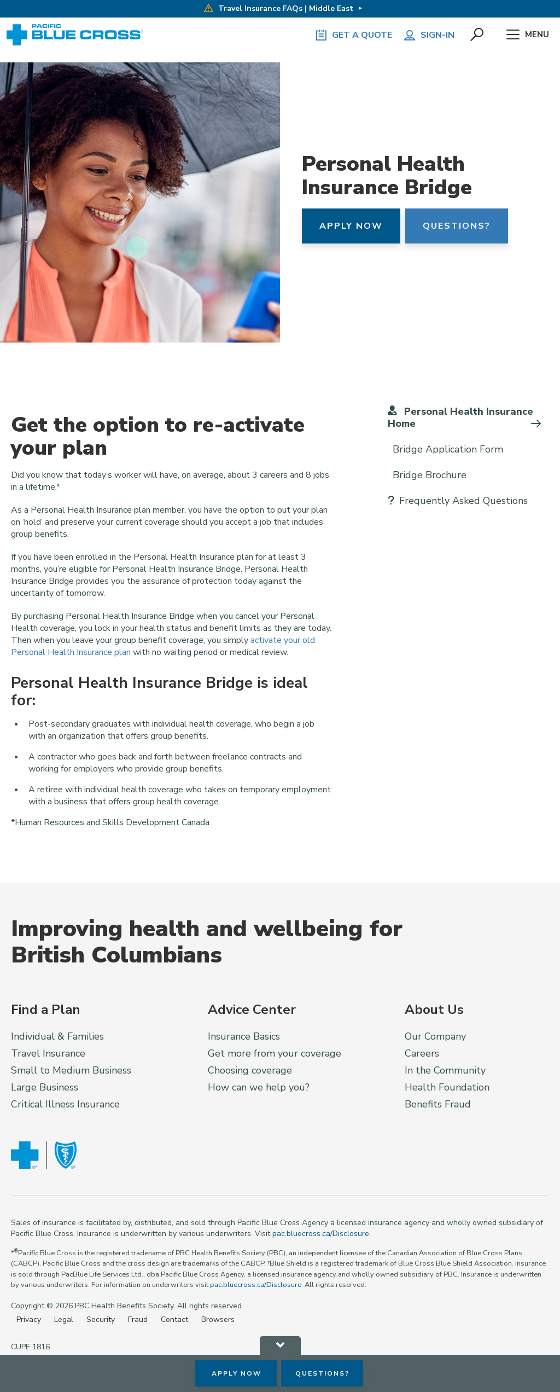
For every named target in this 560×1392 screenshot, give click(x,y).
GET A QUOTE (353, 35)
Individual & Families (57, 1036)
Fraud (138, 1319)
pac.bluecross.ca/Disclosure (320, 1233)
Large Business (44, 1087)
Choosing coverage (250, 1070)
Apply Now (351, 226)
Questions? (457, 226)
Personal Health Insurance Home (460, 417)
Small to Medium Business (71, 1070)
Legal (63, 1319)
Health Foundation (447, 1087)
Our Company (435, 1036)
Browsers (218, 1319)
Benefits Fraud (438, 1104)
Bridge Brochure (427, 475)
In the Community (445, 1070)
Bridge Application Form (446, 449)
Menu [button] (527, 35)
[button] (477, 35)
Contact (174, 1319)
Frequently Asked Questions (458, 500)
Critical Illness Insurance (65, 1104)
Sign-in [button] (428, 35)
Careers (422, 1053)
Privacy (28, 1319)
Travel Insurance (48, 1053)
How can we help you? (259, 1087)
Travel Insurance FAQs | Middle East (278, 8)
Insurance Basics (244, 1036)
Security (100, 1319)
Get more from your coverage (274, 1053)
